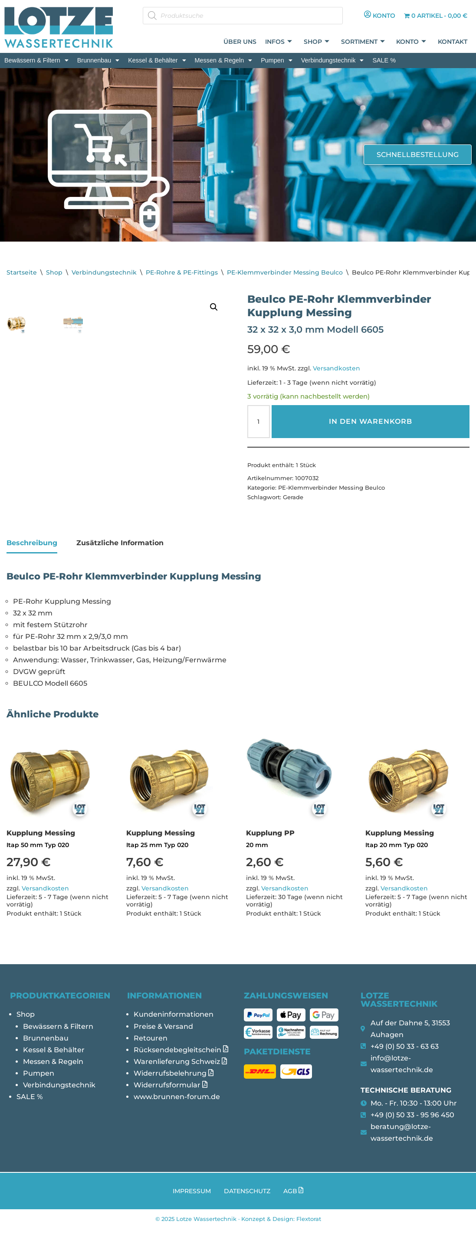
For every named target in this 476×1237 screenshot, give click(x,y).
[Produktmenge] (258, 422)
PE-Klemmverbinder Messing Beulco (285, 272)
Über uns (241, 42)
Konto (412, 42)
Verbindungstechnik (332, 60)
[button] (36, 60)
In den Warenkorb (370, 422)
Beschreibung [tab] (32, 550)
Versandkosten (336, 369)
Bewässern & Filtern (36, 60)
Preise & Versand (163, 1034)
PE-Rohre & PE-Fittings (182, 272)
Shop (318, 42)
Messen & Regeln (224, 60)
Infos (280, 42)
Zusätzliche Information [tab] (120, 550)
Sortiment (364, 42)
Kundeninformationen (173, 1022)
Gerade (293, 497)
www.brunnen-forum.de (177, 1105)
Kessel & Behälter (157, 60)
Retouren (150, 1046)
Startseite (22, 272)
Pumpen (276, 60)
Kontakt (452, 42)
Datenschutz (247, 1200)
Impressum (192, 1200)
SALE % (384, 60)
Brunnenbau (98, 60)
